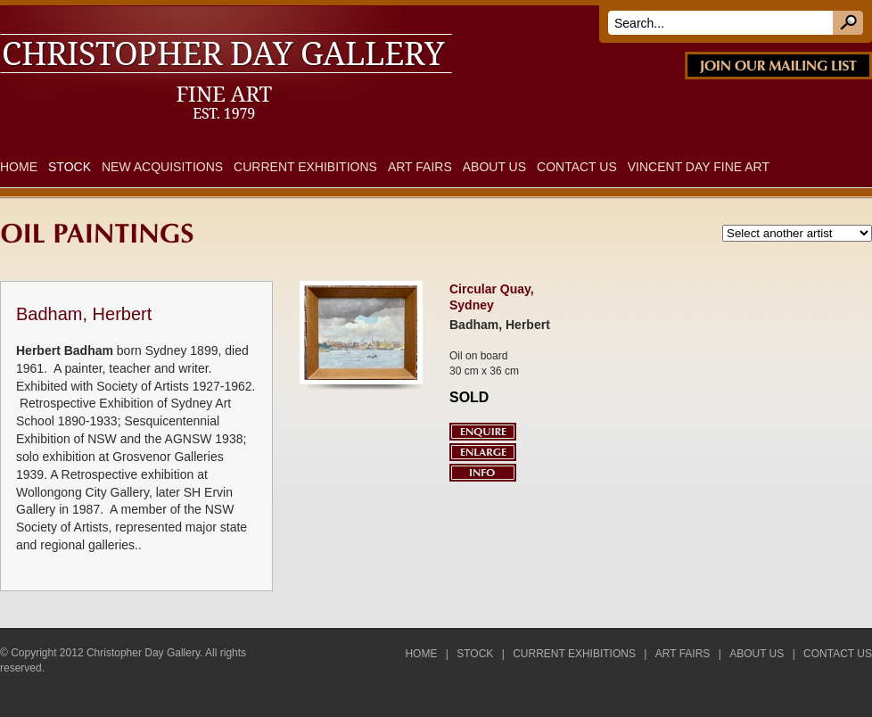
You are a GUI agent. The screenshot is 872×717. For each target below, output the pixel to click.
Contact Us (577, 167)
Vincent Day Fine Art (698, 167)
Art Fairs (420, 167)
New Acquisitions (162, 167)
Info (482, 473)
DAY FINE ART (249, 16)
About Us (494, 167)
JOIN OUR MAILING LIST (778, 65)
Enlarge (482, 452)
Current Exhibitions (305, 167)
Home (18, 167)
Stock (69, 167)
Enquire (482, 432)
